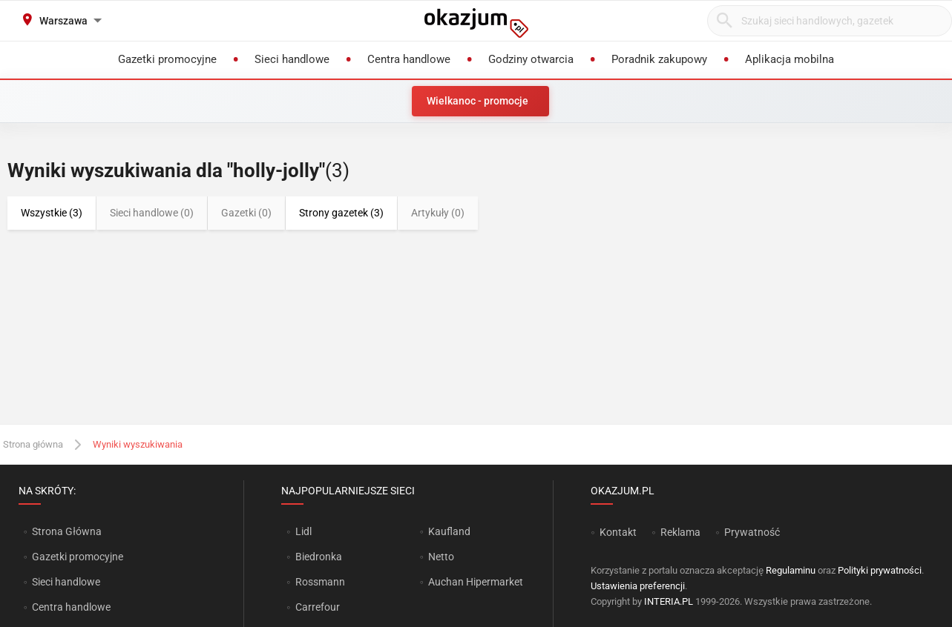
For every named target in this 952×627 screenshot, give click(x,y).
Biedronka (318, 557)
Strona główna (33, 444)
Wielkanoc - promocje (477, 101)
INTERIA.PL (668, 601)
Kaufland (449, 531)
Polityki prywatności (880, 570)
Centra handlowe (71, 607)
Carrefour (317, 607)
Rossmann (320, 582)
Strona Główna (66, 531)
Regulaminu (790, 570)
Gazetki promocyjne (77, 557)
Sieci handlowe (66, 582)
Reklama (680, 532)
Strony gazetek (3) (341, 213)
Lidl (303, 531)
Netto (441, 557)
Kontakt (618, 532)
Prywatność (752, 532)
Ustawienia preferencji (638, 585)
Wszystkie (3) (51, 213)
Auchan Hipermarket (475, 582)
